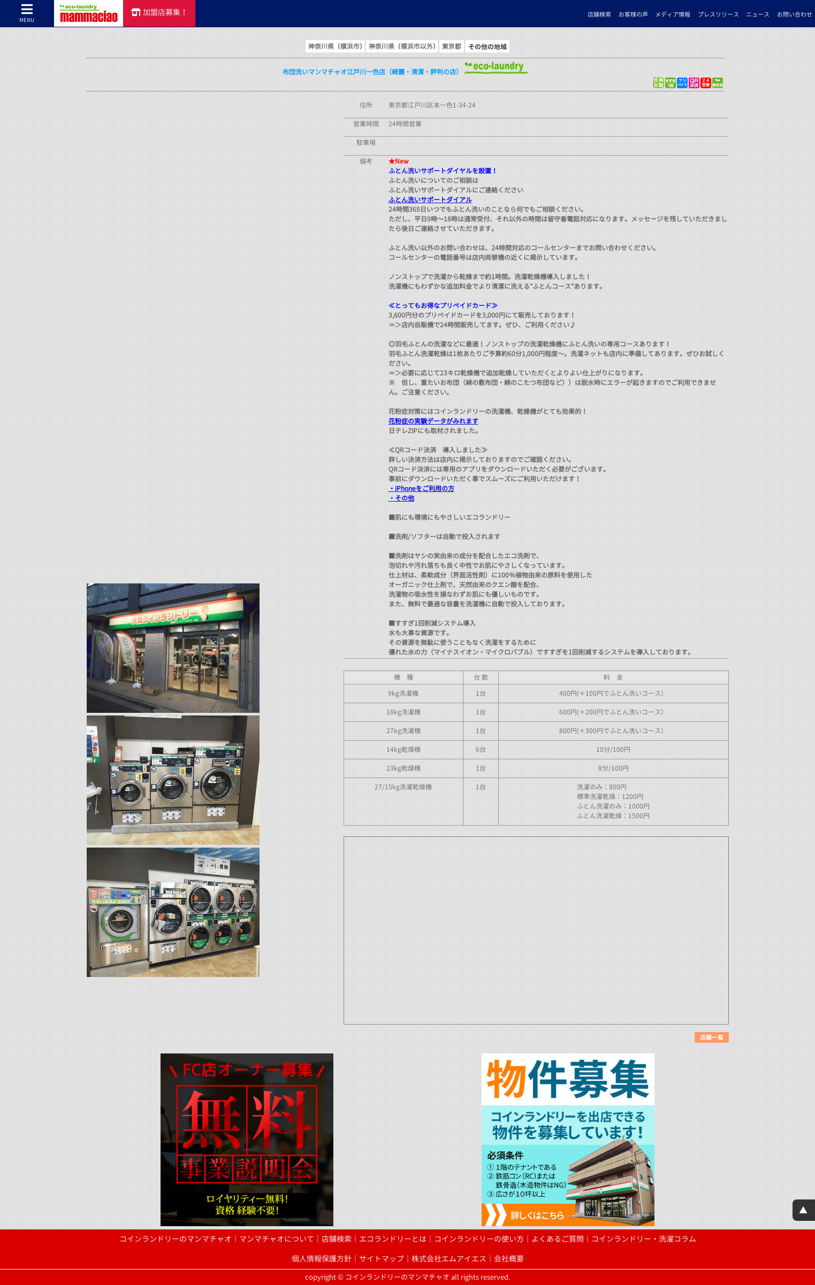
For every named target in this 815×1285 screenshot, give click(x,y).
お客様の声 (633, 14)
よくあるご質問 (557, 1239)
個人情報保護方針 (322, 1258)
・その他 (401, 498)
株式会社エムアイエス (449, 1258)
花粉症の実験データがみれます (433, 421)
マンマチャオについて (276, 1239)
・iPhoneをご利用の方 (421, 488)
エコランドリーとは (392, 1239)
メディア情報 (672, 14)
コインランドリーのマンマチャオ (175, 1239)
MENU (27, 13)
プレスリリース (718, 14)
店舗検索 (599, 14)
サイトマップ (381, 1258)
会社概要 (509, 1258)
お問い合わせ (794, 14)
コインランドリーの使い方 (479, 1239)
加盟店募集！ (159, 12)
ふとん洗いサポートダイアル (430, 199)
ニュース (758, 14)
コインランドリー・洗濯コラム (643, 1239)
